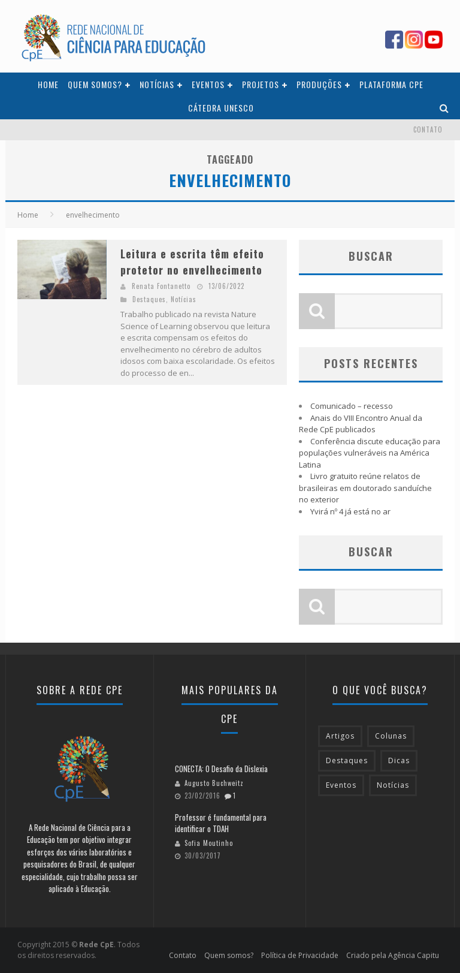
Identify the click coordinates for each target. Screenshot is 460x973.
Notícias (157, 84)
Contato (428, 129)
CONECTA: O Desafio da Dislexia (221, 769)
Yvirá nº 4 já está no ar (350, 511)
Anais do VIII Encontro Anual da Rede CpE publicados (360, 423)
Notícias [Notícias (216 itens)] (393, 785)
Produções (319, 84)
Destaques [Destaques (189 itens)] (347, 760)
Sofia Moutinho (208, 843)
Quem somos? (95, 84)
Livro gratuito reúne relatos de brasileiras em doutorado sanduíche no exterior (365, 488)
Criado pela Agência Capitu (392, 955)
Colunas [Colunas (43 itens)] (391, 736)
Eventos (208, 84)
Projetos (260, 84)
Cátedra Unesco (221, 107)
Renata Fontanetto (161, 286)
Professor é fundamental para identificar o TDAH (221, 823)
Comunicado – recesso (351, 405)
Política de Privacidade (299, 955)
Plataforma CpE (391, 84)
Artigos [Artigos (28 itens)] (340, 736)
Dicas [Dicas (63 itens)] (399, 760)
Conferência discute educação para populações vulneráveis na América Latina (369, 453)
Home (48, 84)
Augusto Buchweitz (214, 783)
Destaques (149, 299)
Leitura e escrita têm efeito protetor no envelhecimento (192, 262)
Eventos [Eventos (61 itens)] (341, 785)
